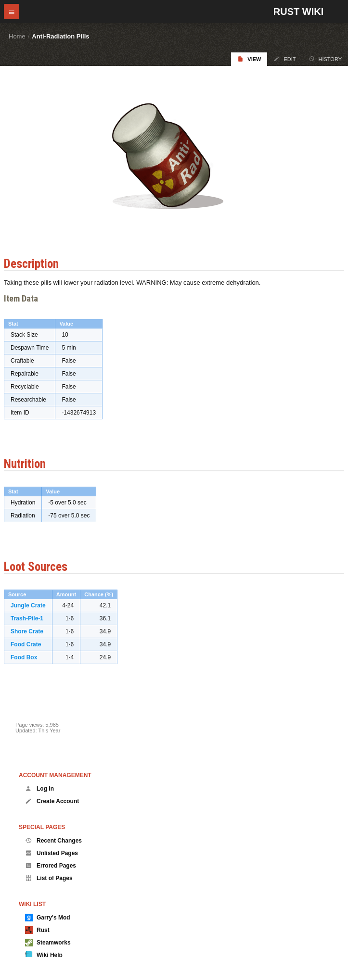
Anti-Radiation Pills (60, 36)
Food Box (24, 657)
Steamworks (48, 942)
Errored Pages (50, 865)
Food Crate (26, 644)
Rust (37, 930)
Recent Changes (53, 840)
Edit (284, 59)
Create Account (52, 801)
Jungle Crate (28, 605)
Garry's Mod (47, 917)
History (325, 59)
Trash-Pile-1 (27, 618)
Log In (39, 789)
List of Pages (49, 878)
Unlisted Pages (51, 853)
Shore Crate (27, 631)
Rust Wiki (298, 11)
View (249, 59)
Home (17, 36)
